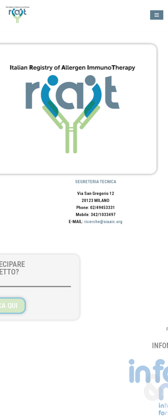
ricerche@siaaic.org (111, 221)
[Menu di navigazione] (157, 15)
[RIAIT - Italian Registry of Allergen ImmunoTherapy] (19, 15)
